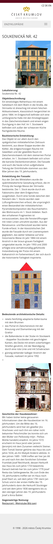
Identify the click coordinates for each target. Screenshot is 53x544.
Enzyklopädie (13, 24)
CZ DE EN (46, 5)
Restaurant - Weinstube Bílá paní (19, 503)
